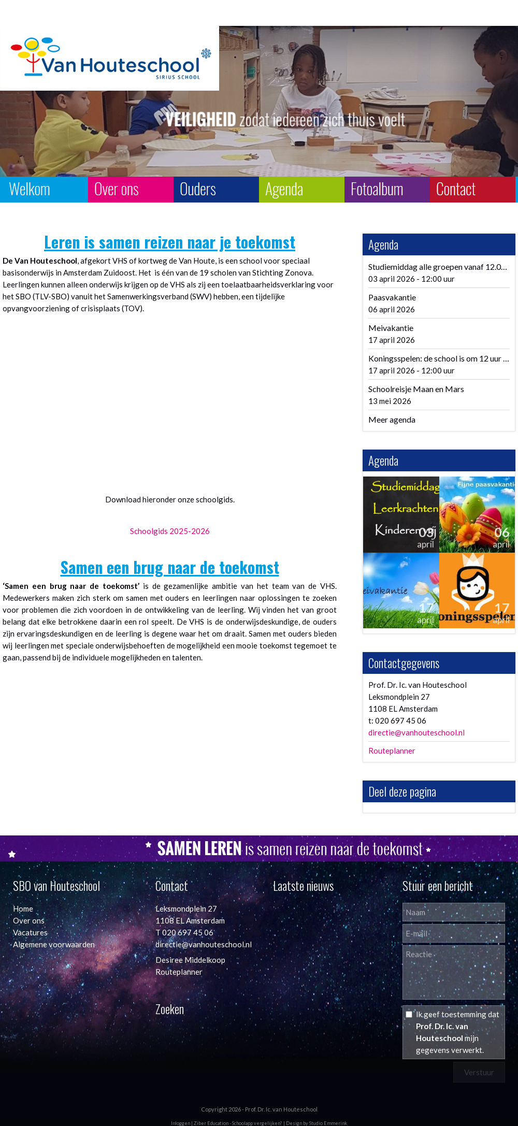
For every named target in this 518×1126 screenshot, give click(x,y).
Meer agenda (391, 419)
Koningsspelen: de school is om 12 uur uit (440, 358)
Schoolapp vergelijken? (257, 1123)
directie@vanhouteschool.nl (416, 732)
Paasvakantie (392, 297)
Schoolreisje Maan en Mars (416, 389)
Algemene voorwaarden (54, 944)
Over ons (29, 920)
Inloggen (180, 1123)
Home (23, 908)
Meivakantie (390, 328)
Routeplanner (391, 750)
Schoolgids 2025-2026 (170, 531)
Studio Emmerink (328, 1123)
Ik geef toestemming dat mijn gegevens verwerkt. (457, 1032)
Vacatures (30, 932)
